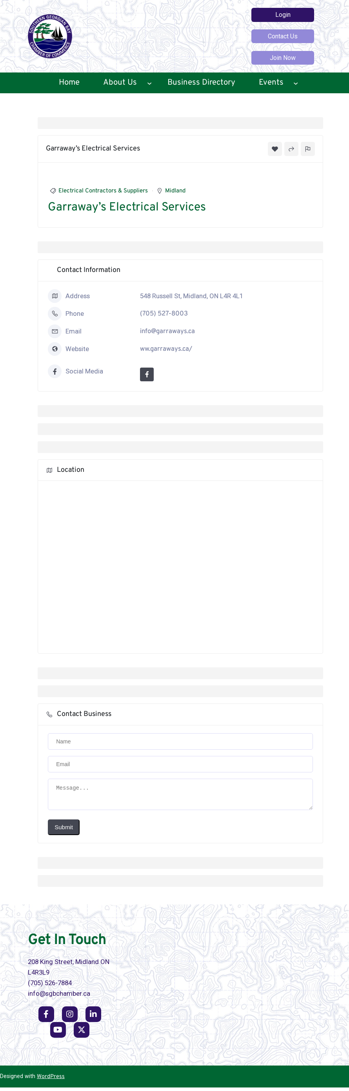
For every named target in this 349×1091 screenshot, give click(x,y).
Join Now (283, 58)
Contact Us (283, 36)
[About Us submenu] (149, 83)
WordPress (51, 1080)
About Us (120, 83)
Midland (175, 191)
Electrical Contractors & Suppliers (103, 191)
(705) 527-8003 (164, 314)
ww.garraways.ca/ (166, 349)
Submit (64, 830)
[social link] (46, 1018)
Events (271, 83)
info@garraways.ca (167, 331)
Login (283, 14)
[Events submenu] (295, 83)
